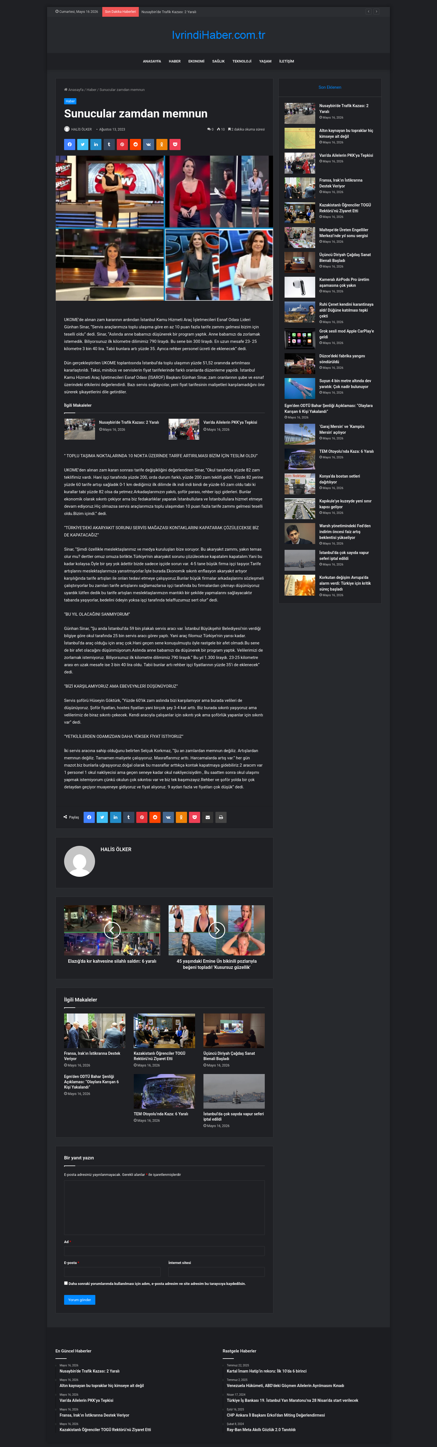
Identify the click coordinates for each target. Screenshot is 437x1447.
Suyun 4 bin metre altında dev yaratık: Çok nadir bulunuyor (344, 389)
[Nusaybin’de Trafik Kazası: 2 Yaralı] (79, 429)
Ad (67, 1239)
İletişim (286, 61)
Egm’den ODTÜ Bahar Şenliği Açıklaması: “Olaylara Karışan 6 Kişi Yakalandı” (91, 1079)
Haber (175, 61)
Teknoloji (241, 61)
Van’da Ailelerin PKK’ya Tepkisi (230, 422)
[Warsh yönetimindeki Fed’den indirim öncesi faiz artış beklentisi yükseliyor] (302, 538)
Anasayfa (152, 61)
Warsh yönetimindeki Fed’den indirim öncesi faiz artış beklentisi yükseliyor (345, 536)
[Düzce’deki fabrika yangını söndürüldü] (302, 366)
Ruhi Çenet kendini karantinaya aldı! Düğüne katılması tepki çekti (343, 313)
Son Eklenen (330, 87)
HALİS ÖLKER (84, 129)
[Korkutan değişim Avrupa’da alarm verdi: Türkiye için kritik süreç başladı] (302, 589)
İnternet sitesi (179, 1260)
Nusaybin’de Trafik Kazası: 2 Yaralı (169, 12)
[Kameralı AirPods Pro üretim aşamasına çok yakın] (302, 289)
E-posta (71, 1260)
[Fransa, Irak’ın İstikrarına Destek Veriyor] (94, 1028)
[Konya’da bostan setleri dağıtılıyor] (302, 488)
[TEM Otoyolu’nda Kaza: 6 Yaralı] (164, 1089)
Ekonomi (196, 61)
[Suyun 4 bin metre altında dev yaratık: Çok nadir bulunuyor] (302, 391)
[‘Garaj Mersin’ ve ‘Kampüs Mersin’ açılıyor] (302, 438)
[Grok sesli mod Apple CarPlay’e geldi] (302, 341)
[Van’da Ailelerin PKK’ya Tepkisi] (184, 429)
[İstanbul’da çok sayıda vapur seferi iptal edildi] (234, 1089)
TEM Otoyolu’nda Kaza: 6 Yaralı (161, 1111)
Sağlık (218, 61)
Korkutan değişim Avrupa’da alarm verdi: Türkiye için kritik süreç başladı (346, 588)
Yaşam (265, 61)
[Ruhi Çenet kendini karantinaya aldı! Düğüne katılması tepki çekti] (302, 314)
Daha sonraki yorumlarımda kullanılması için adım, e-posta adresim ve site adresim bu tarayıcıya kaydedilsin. (157, 1281)
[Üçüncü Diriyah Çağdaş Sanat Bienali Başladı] (234, 1028)
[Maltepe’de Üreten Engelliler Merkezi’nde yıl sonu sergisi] (302, 240)
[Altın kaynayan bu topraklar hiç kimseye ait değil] (302, 140)
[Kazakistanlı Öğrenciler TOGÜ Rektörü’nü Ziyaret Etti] (164, 1028)
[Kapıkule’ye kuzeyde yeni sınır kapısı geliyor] (302, 513)
